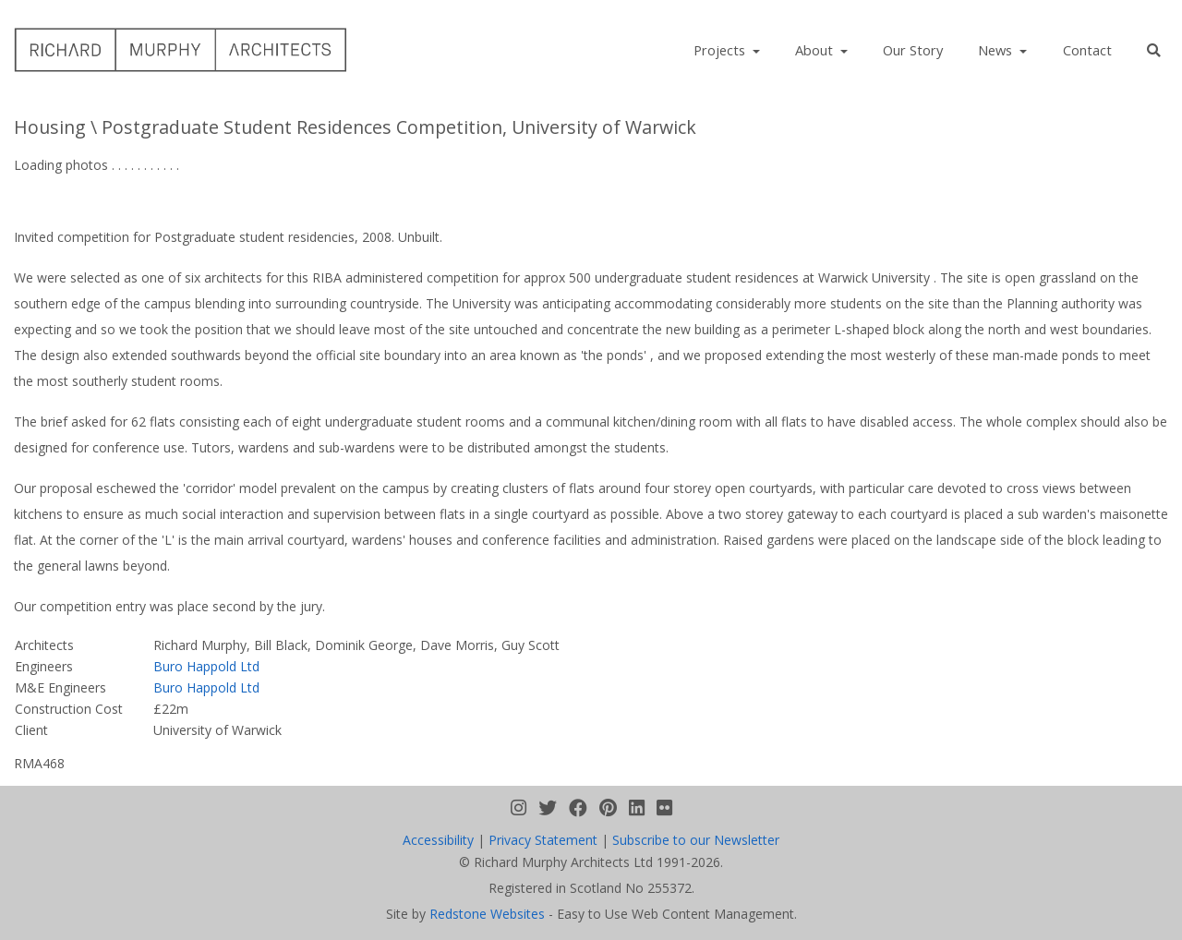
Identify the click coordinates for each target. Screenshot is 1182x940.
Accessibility (438, 840)
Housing (50, 126)
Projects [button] (721, 50)
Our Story (913, 50)
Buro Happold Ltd (206, 666)
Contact (1087, 50)
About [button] (816, 50)
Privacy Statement (542, 840)
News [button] (997, 50)
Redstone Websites (487, 913)
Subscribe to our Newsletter (695, 840)
